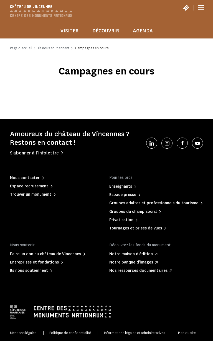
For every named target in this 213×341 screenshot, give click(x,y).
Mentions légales (23, 332)
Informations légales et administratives (134, 332)
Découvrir (105, 30)
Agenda (143, 30)
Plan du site (187, 332)
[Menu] (201, 8)
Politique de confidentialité (70, 332)
